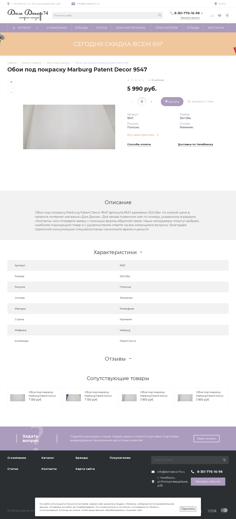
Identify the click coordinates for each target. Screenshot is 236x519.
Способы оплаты (139, 144)
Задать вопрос (206, 438)
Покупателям (120, 457)
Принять (188, 509)
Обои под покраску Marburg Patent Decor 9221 (98, 396)
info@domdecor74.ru (88, 3)
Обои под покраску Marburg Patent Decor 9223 (42, 396)
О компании (16, 457)
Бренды (82, 457)
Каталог (47, 457)
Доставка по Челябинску (195, 144)
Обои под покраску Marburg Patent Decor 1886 (154, 396)
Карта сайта (85, 469)
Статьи (12, 469)
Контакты (49, 469)
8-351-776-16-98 (187, 13)
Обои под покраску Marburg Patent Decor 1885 (209, 396)
